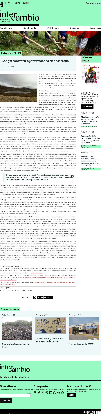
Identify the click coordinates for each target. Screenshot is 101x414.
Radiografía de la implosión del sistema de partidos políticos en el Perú (90, 139)
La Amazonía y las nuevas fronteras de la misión (49, 340)
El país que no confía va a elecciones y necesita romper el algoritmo (90, 120)
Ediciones (53, 28)
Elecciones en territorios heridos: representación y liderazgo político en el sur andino (90, 161)
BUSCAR (17, 3)
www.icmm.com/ (36, 273)
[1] (12, 139)
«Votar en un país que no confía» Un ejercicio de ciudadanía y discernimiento (90, 99)
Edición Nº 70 (87, 93)
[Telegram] (45, 297)
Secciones (6, 28)
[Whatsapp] (51, 297)
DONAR (71, 395)
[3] (25, 202)
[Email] (48, 297)
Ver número (87, 107)
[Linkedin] (41, 297)
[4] (67, 246)
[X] (38, 297)
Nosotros (95, 28)
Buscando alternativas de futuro (16, 345)
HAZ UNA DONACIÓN (95, 3)
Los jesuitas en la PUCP (81, 344)
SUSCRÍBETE (26, 3)
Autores (74, 28)
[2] (5, 200)
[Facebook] (34, 297)
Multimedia (29, 28)
